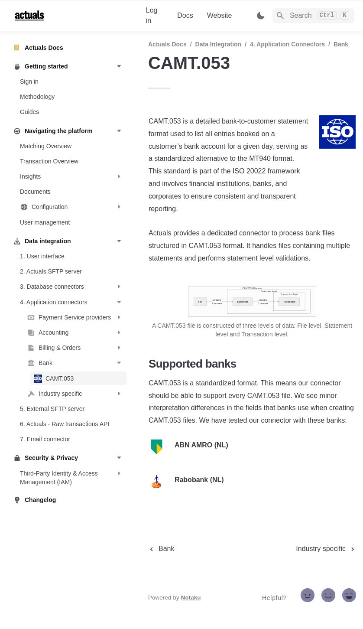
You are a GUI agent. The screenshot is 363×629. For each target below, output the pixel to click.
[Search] (313, 15)
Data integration (218, 44)
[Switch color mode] (261, 15)
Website (219, 15)
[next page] (326, 548)
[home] (72, 16)
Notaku (191, 597)
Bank (341, 44)
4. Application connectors (287, 44)
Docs (185, 15)
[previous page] (161, 548)
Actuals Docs (167, 44)
